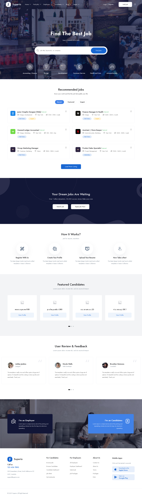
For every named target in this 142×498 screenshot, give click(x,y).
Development (28, 117)
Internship (87, 157)
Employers (47, 4)
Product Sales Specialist (91, 150)
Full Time (21, 121)
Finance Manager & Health (92, 114)
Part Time (87, 139)
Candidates (59, 4)
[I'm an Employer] (13, 421)
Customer (22, 153)
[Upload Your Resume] (87, 251)
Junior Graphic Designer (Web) (29, 114)
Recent (59, 104)
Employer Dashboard (76, 466)
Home (28, 4)
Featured (71, 104)
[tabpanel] (22, 311)
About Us (95, 466)
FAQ (94, 477)
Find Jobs (37, 4)
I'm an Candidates (113, 420)
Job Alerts (49, 474)
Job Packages (74, 474)
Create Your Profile (54, 260)
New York (40, 117)
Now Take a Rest (119, 260)
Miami (39, 153)
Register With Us (22, 260)
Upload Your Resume (87, 260)
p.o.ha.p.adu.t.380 (54, 311)
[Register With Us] (22, 251)
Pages (76, 4)
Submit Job (73, 470)
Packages (95, 474)
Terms (94, 470)
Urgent (82, 104)
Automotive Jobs (89, 135)
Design (22, 117)
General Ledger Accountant (28, 132)
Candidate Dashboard (52, 470)
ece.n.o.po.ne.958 (22, 311)
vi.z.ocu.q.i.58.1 (119, 311)
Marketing (27, 135)
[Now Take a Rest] (120, 251)
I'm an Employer (27, 420)
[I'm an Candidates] (127, 421)
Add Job (125, 4)
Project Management (91, 153)
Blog (68, 4)
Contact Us (96, 463)
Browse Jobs (49, 463)
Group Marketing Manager (27, 150)
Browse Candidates (51, 466)
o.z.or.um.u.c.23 (87, 311)
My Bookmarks (50, 477)
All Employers (74, 463)
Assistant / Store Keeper (92, 132)
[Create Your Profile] (55, 251)
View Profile (22, 317)
